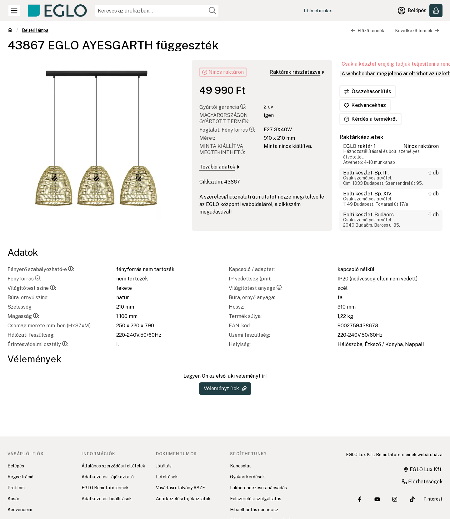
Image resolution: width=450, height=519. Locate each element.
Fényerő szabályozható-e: (41, 269)
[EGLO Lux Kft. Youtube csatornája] (377, 499)
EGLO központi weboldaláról (239, 204)
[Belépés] (412, 10)
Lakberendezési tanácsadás (258, 487)
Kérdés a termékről (370, 119)
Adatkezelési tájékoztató (108, 476)
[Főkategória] (10, 31)
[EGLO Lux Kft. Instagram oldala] (394, 499)
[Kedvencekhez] (365, 105)
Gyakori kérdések (247, 476)
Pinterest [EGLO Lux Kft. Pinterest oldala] (432, 498)
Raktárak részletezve (297, 72)
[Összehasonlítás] (367, 91)
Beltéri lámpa (35, 30)
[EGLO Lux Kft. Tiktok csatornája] (412, 499)
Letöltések (167, 476)
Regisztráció (20, 476)
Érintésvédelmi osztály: (38, 344)
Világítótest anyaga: (255, 288)
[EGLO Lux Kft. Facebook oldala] (359, 499)
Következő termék (417, 30)
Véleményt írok (225, 388)
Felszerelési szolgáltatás (255, 498)
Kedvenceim (20, 509)
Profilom (16, 487)
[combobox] (156, 11)
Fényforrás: (24, 279)
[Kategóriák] (14, 10)
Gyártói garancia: (222, 107)
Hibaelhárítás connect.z (254, 509)
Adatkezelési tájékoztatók (183, 498)
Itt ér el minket (318, 10)
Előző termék (367, 30)
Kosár (13, 498)
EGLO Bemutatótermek (105, 487)
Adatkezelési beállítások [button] (107, 498)
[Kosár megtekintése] (435, 10)
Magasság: (23, 316)
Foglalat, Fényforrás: (227, 130)
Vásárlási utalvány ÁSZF (180, 487)
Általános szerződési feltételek (113, 465)
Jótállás (164, 465)
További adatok (219, 167)
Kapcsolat (240, 465)
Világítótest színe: (32, 288)
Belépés (16, 465)
